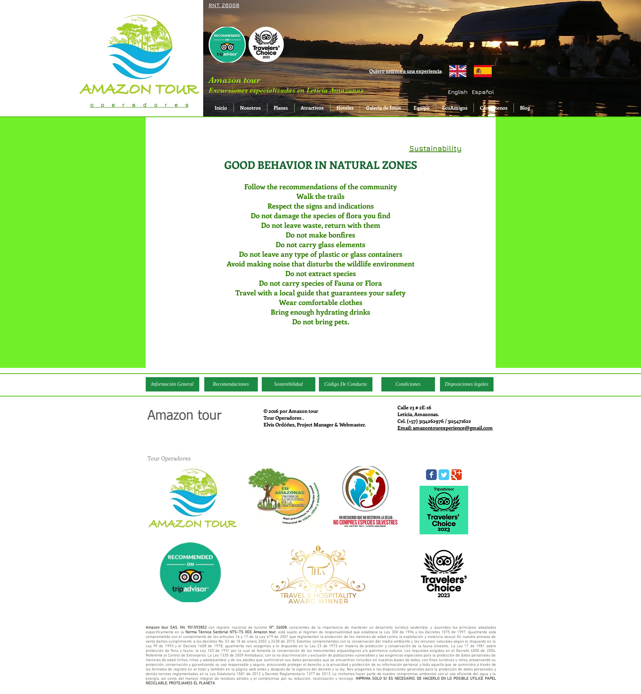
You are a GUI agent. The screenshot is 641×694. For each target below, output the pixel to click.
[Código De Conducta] (345, 384)
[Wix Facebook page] (431, 474)
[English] (458, 92)
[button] (483, 92)
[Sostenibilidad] (288, 384)
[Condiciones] (408, 384)
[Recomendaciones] (231, 384)
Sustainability (435, 148)
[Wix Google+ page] (456, 474)
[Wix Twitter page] (444, 474)
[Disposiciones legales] (467, 384)
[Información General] (172, 384)
